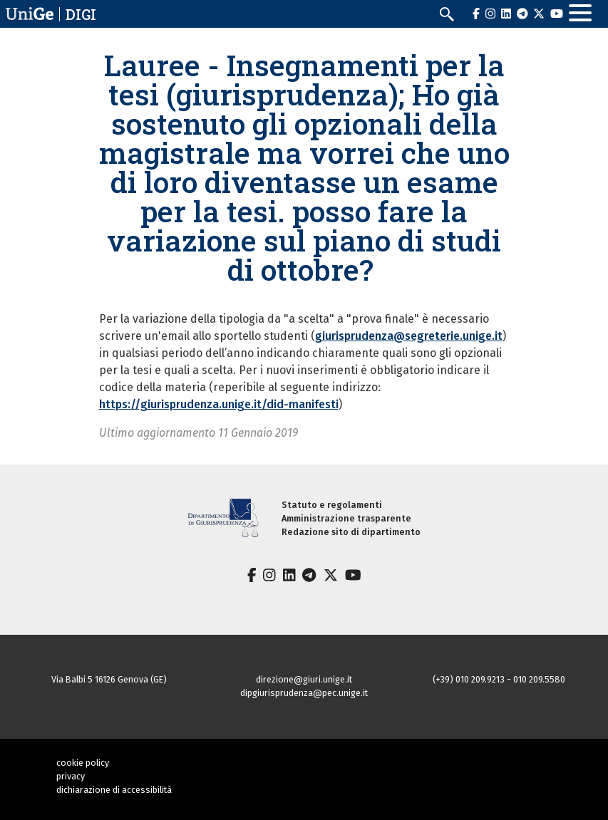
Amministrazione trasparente (346, 518)
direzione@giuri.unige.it (304, 679)
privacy (70, 776)
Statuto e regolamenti (332, 504)
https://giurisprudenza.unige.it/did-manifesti (219, 404)
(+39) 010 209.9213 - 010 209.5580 (499, 679)
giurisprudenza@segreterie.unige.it (409, 336)
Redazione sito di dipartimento (351, 531)
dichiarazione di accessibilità (114, 789)
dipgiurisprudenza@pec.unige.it (304, 692)
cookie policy (82, 762)
